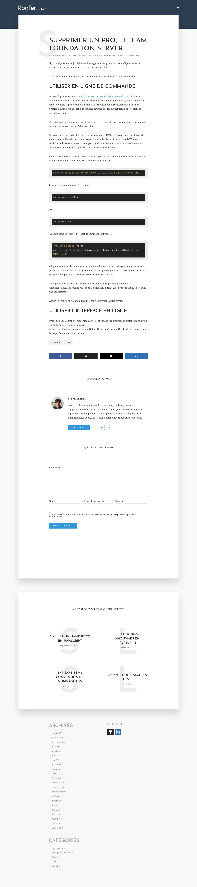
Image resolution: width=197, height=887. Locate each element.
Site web (119, 501)
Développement (79, 55)
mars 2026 (57, 733)
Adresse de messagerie (94, 501)
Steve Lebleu (58, 55)
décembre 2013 (59, 778)
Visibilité (56, 866)
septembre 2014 (59, 742)
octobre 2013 (58, 787)
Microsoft (56, 342)
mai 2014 (56, 760)
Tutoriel (55, 857)
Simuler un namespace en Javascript (70, 639)
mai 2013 (56, 810)
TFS (68, 342)
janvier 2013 (57, 828)
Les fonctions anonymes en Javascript (127, 639)
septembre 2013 (59, 792)
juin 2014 (56, 756)
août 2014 (56, 747)
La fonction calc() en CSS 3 (127, 677)
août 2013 (56, 796)
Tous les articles (79, 428)
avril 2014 (56, 765)
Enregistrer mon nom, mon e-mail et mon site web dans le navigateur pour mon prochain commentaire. (92, 516)
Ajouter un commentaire (128, 55)
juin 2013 (56, 805)
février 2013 (57, 823)
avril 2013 (56, 814)
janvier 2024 (58, 737)
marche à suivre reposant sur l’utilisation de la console (103, 96)
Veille (54, 861)
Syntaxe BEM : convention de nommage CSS (70, 677)
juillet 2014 (56, 751)
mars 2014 (56, 769)
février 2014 (57, 774)
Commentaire (56, 467)
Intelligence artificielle (62, 852)
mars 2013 (57, 819)
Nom (52, 501)
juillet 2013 (57, 801)
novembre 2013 (59, 783)
